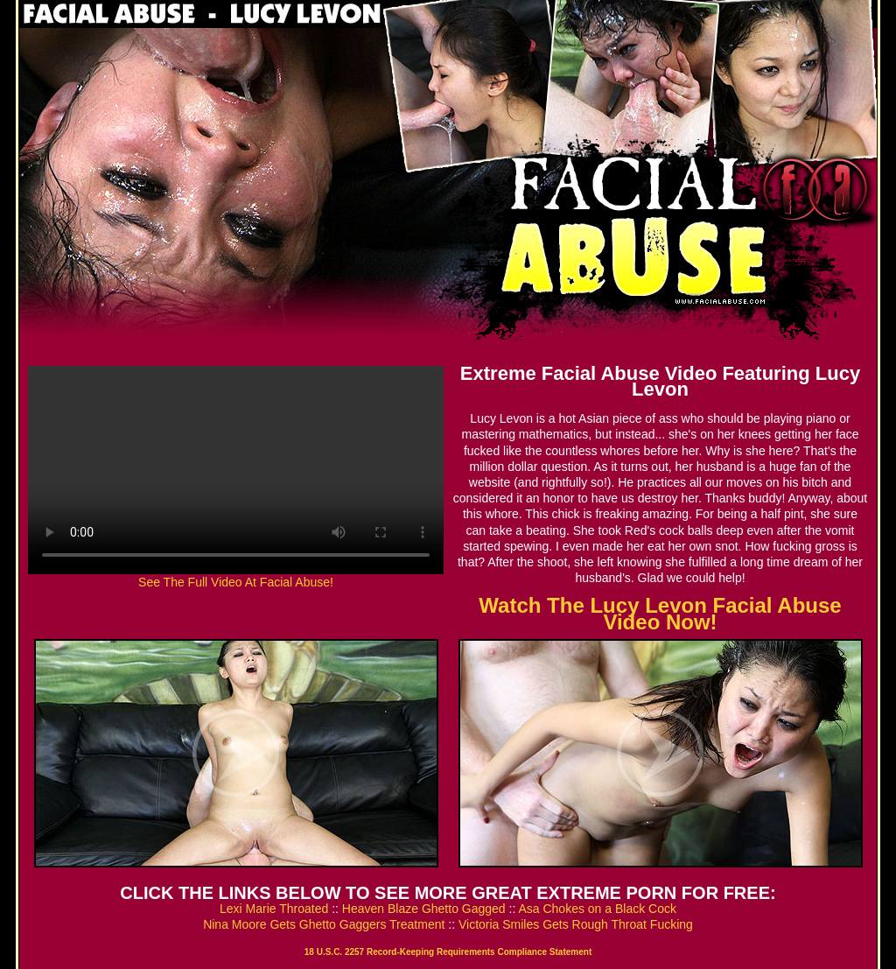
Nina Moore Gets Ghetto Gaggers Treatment (323, 924)
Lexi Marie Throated (274, 909)
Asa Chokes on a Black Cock (597, 909)
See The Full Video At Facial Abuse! (235, 582)
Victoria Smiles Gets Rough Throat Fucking (575, 924)
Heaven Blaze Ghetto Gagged (424, 909)
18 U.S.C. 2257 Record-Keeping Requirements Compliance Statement (448, 952)
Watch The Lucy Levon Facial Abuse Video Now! (660, 613)
